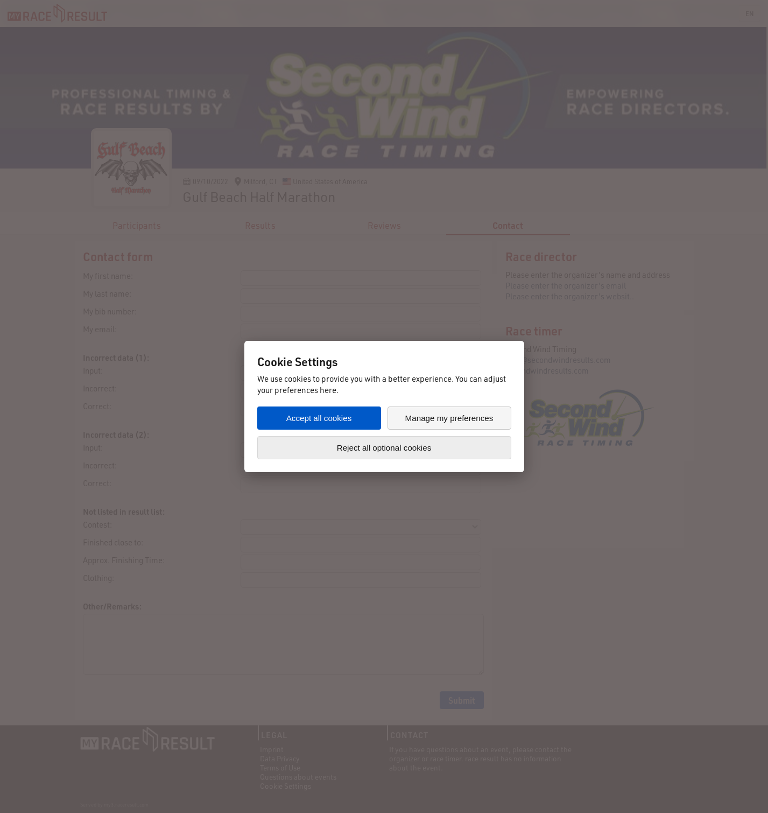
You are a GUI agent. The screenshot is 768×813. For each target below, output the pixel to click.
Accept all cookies (319, 418)
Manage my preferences (449, 418)
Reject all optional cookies (384, 447)
